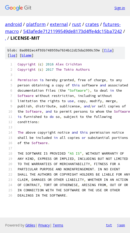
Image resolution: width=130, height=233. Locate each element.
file (108, 50)
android (13, 24)
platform (36, 24)
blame (27, 55)
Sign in (119, 7)
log (13, 55)
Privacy (44, 225)
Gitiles (30, 225)
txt (109, 225)
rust (76, 24)
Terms (58, 225)
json (121, 225)
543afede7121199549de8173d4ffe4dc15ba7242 (72, 31)
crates (92, 24)
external (59, 24)
